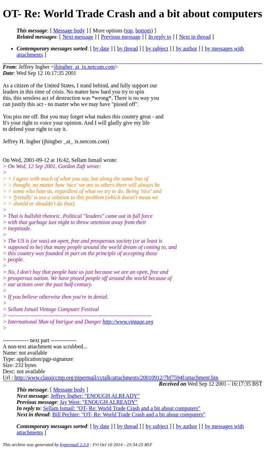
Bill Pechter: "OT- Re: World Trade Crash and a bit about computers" (128, 414)
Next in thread (195, 37)
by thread (127, 48)
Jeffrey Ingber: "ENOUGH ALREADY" (95, 396)
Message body (69, 30)
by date (101, 48)
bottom (143, 30)
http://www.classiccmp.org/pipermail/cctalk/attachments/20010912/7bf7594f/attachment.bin (116, 377)
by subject (157, 48)
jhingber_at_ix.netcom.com (84, 67)
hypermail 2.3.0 (74, 444)
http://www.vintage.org (127, 322)
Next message (77, 37)
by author (186, 48)
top (129, 30)
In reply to (159, 37)
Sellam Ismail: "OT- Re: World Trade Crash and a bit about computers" (121, 408)
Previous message (120, 37)
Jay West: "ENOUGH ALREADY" (98, 402)
